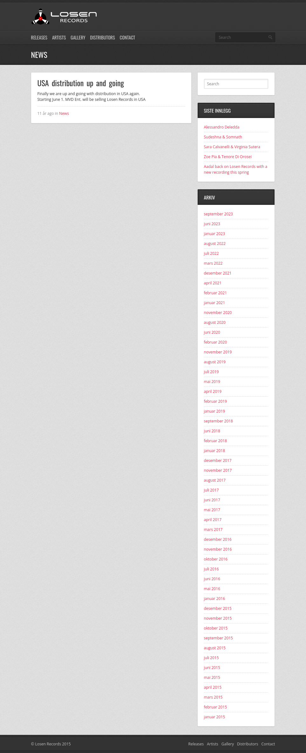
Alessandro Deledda (222, 127)
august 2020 (215, 322)
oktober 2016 (216, 559)
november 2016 (218, 549)
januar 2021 (214, 302)
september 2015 (218, 638)
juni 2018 (212, 431)
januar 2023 (214, 233)
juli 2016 (211, 569)
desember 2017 (218, 460)
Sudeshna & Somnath (223, 137)
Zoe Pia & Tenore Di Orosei (228, 156)
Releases (39, 37)
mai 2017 (212, 509)
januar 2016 (214, 598)
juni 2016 (212, 579)
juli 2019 (211, 371)
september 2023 (218, 214)
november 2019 (218, 352)
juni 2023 (212, 224)
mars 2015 (213, 697)
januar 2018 (214, 450)
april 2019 (213, 391)
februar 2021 (215, 293)
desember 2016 (218, 539)
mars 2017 (213, 529)
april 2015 (213, 687)
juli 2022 (211, 253)
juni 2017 (212, 500)
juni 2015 (212, 667)
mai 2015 (212, 677)
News (64, 113)
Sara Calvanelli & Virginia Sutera (232, 147)
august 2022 (215, 243)
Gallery (78, 37)
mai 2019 (212, 381)
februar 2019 (215, 401)
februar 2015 (215, 707)
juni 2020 (212, 332)
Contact (127, 37)
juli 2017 (211, 490)
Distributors (102, 37)
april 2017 (213, 519)
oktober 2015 (216, 628)
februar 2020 (215, 342)
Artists (59, 37)
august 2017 (215, 480)
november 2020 (218, 312)
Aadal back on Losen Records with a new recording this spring (236, 169)
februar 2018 (215, 440)
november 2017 (218, 470)
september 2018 (218, 421)
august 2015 (215, 648)
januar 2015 (214, 717)
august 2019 (215, 362)
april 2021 (213, 283)
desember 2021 (218, 273)
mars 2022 (213, 263)
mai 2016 (212, 588)
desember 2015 (218, 608)
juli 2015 (211, 657)
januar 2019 (214, 411)
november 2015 (218, 618)
